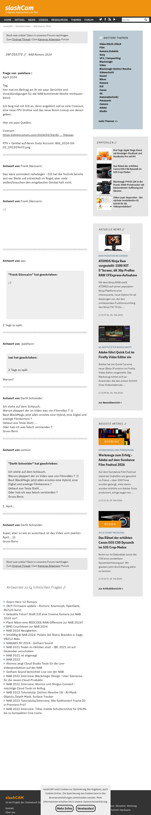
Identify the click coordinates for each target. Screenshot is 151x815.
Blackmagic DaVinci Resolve (115, 68)
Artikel (20, 20)
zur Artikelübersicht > (111, 588)
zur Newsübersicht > (110, 402)
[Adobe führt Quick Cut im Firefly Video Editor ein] (114, 334)
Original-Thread (21, 39)
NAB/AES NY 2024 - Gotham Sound (29, 643)
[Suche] (131, 20)
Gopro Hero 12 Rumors (21, 602)
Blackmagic (106, 61)
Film (102, 47)
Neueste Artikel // (112, 423)
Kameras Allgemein (49, 39)
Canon (103, 90)
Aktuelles (121, 805)
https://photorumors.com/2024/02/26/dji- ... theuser (38, 135)
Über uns (10, 812)
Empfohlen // (106, 142)
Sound (103, 75)
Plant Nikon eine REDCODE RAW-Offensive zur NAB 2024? (44, 622)
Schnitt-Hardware (120, 810)
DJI (102, 86)
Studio (103, 111)
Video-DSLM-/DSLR (110, 44)
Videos (43, 20)
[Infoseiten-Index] (23, 26)
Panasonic (105, 100)
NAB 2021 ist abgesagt (21, 655)
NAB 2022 (13, 659)
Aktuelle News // (111, 229)
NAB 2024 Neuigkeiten (21, 630)
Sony (102, 54)
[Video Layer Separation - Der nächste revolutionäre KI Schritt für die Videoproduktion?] (104, 203)
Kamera (104, 82)
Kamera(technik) (109, 97)
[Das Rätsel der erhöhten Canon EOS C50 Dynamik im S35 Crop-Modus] (104, 171)
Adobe (103, 107)
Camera (104, 104)
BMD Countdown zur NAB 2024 (27, 626)
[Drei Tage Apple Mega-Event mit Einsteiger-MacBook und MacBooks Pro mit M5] (104, 156)
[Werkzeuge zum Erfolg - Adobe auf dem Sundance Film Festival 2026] (114, 437)
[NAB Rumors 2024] (42, 26)
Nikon (103, 79)
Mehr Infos (64, 808)
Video (103, 65)
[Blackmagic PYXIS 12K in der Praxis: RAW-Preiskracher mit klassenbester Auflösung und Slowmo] (104, 187)
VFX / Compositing (110, 58)
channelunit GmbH (35, 802)
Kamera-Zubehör (109, 51)
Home (7, 20)
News (31, 20)
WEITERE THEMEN (113, 38)
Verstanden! (85, 808)
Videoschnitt (107, 72)
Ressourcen (59, 20)
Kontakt (10, 808)
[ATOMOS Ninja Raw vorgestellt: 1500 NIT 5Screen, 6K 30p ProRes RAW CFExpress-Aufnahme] (114, 243)
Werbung (132, 805)
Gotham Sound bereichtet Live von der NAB (35, 672)
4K (101, 93)
